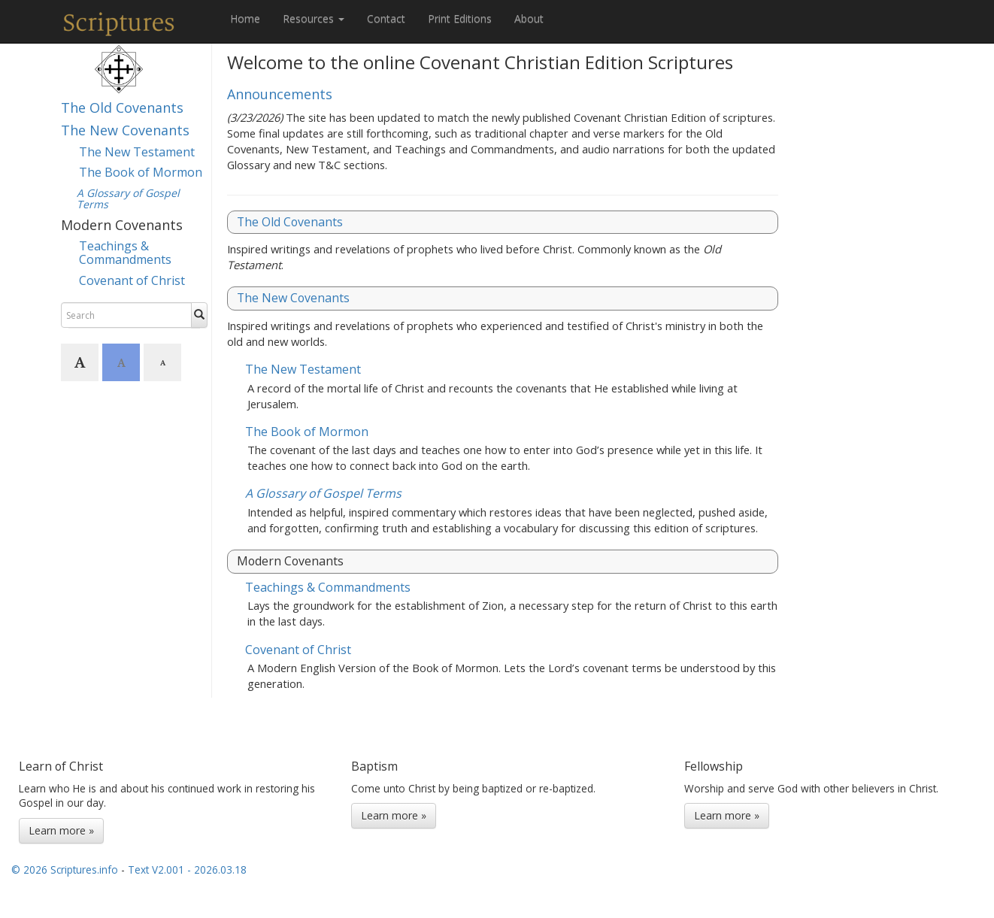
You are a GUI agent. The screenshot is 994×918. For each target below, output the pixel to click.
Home (245, 18)
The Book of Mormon (140, 172)
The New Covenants (125, 130)
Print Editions (460, 18)
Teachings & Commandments (125, 253)
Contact (386, 18)
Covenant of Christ (132, 280)
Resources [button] (313, 18)
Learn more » (61, 830)
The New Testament (137, 152)
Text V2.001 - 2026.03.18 (187, 869)
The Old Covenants (122, 107)
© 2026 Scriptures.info (64, 869)
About (529, 18)
